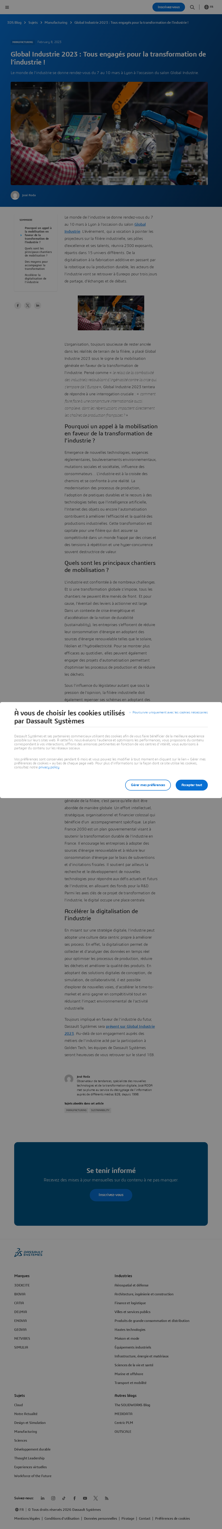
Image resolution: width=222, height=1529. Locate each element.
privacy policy (49, 767)
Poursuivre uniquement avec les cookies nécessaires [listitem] (169, 713)
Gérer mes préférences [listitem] (146, 785)
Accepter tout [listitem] (191, 785)
